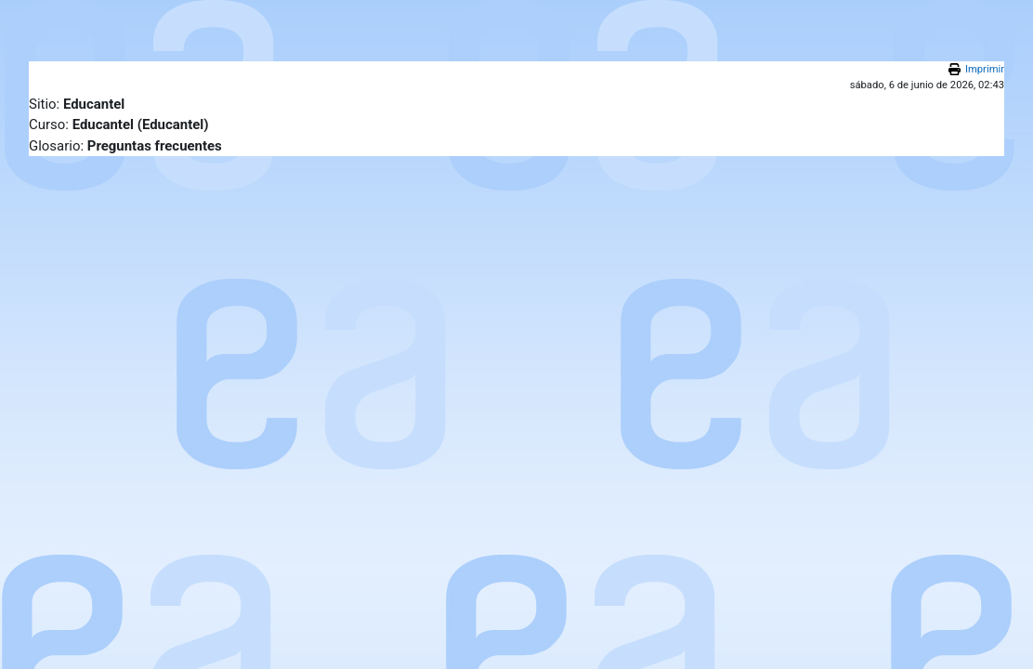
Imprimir (984, 69)
